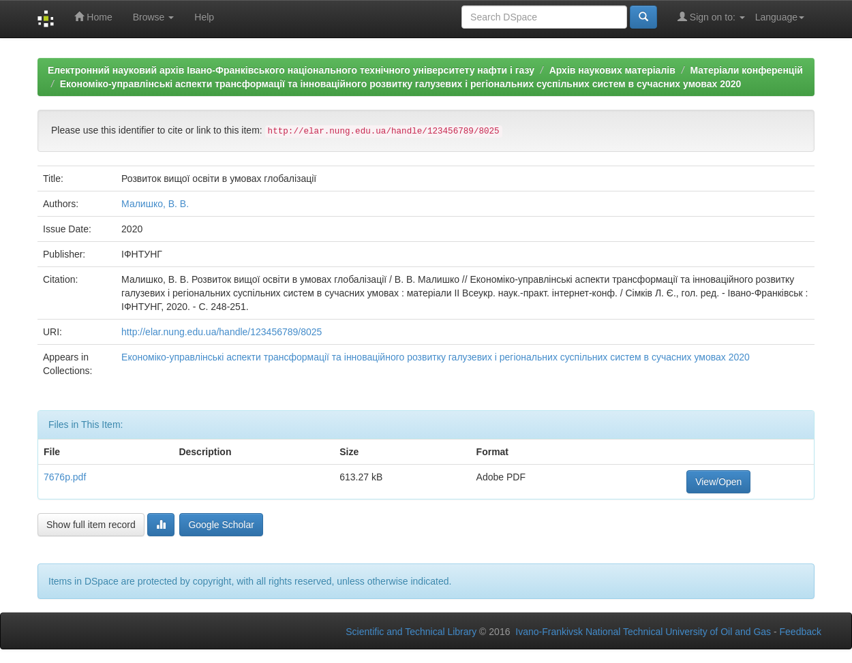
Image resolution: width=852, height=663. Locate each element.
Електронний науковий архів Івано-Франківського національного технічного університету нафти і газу (291, 70)
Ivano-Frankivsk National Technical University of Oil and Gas (643, 631)
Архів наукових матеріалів (612, 70)
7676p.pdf (65, 477)
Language (779, 17)
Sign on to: (711, 16)
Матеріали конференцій (746, 70)
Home (93, 16)
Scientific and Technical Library (411, 631)
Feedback (800, 631)
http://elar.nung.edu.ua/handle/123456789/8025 (221, 331)
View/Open (718, 481)
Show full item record (91, 524)
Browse (153, 17)
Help (204, 17)
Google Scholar (221, 524)
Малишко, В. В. (155, 203)
